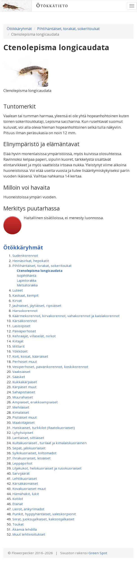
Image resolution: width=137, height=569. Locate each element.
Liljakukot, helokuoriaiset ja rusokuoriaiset (46, 468)
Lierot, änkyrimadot (28, 509)
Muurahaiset (22, 397)
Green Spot (97, 553)
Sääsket (18, 376)
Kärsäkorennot (24, 320)
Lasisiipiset (21, 326)
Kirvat (17, 300)
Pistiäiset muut (24, 417)
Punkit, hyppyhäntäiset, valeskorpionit (44, 514)
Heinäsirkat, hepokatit (30, 260)
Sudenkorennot (25, 255)
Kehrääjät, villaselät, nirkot (34, 336)
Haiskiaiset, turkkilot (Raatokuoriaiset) (43, 427)
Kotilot (17, 498)
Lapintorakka (26, 280)
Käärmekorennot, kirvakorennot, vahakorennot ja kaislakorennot (66, 316)
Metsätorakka (27, 285)
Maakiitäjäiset (23, 422)
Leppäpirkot (22, 463)
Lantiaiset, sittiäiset (28, 437)
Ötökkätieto (52, 5)
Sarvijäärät (21, 473)
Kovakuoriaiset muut (29, 488)
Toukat (18, 524)
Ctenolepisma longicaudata (39, 270)
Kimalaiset (20, 412)
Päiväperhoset (24, 331)
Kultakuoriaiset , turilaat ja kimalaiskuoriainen (49, 443)
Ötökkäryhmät (19, 28)
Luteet (17, 290)
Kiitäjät (18, 341)
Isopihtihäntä (26, 275)
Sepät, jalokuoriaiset (28, 448)
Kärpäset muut (24, 387)
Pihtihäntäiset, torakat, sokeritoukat (68, 28)
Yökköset (20, 351)
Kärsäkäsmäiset (25, 483)
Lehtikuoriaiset (24, 478)
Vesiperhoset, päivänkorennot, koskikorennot (50, 366)
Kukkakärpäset (24, 382)
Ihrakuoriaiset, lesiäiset (31, 458)
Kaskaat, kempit (25, 295)
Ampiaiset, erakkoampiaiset (35, 402)
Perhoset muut (24, 361)
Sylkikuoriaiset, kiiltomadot (34, 453)
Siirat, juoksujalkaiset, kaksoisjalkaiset (43, 519)
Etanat (17, 504)
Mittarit (18, 346)
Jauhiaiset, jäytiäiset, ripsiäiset (36, 305)
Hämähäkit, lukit (25, 493)
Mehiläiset (20, 407)
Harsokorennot (25, 310)
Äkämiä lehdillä (24, 529)
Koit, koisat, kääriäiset (30, 356)
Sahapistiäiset (23, 392)
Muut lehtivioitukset (28, 534)
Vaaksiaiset (21, 371)
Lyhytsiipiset (22, 432)
